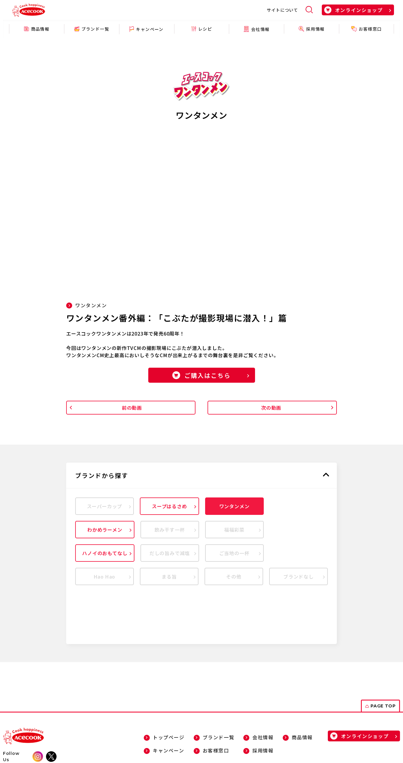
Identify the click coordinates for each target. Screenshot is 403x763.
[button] (201, 475)
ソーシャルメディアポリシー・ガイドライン (158, 741)
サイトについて (282, 10)
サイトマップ (53, 741)
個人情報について (90, 741)
